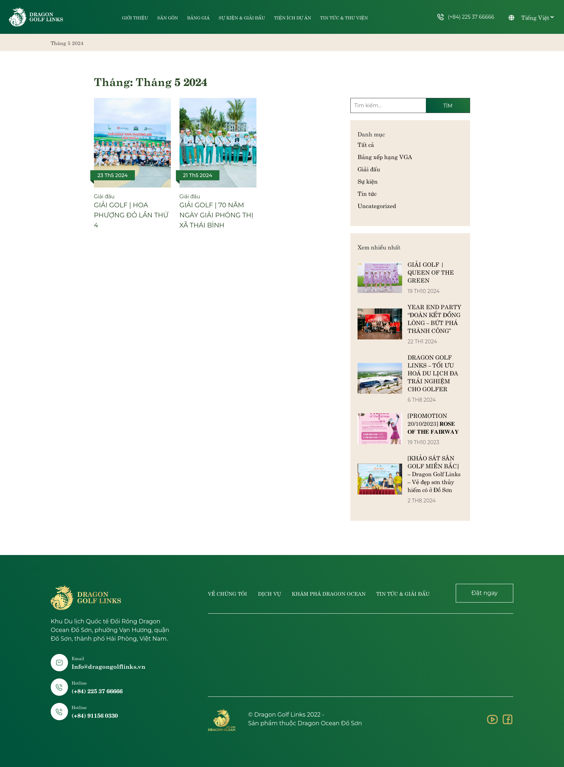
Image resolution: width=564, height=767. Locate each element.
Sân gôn (167, 18)
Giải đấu (369, 168)
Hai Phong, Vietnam (360, 655)
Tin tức (367, 193)
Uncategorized (377, 205)
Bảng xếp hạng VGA (385, 156)
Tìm (447, 106)
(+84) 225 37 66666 (465, 17)
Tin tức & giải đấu (402, 593)
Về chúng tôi (227, 593)
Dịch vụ (269, 593)
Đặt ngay (484, 593)
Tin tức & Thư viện (344, 18)
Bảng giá (198, 18)
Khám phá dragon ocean (328, 593)
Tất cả (366, 144)
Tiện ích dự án (292, 18)
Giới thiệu (135, 18)
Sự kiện (368, 181)
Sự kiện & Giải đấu (242, 18)
